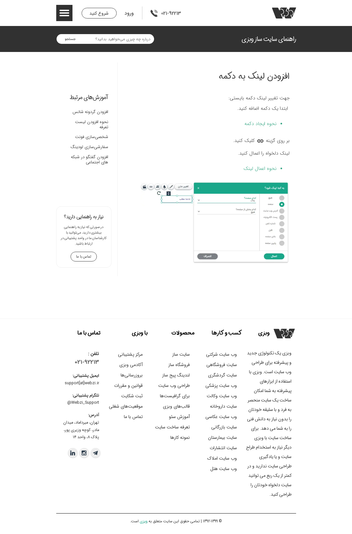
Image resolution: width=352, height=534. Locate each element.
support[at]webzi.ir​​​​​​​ (82, 383)
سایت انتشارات (223, 447)
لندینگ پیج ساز (176, 375)
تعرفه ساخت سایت (172, 427)
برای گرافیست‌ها (175, 396)
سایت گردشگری (222, 375)
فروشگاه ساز (179, 364)
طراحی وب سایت (174, 385)
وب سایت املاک (222, 458)
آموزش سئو (179, 416)
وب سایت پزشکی (221, 385)
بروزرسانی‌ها (132, 375)
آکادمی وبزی (131, 364)
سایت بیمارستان (222, 437)
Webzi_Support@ (83, 403)
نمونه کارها (180, 437)
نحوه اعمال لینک (260, 168)
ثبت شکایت (132, 396)
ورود (129, 13)
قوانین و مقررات (128, 385)
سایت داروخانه (223, 406)
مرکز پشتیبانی (130, 354)
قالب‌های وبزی (176, 406)
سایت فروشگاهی (221, 364)
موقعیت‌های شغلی (126, 406)
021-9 (81, 362)
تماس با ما (133, 416)
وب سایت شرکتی (221, 354)
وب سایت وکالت (222, 396)
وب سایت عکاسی (221, 416)
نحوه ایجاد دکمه (260, 124)
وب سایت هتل (223, 468)
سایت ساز (181, 354)
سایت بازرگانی (224, 427)
